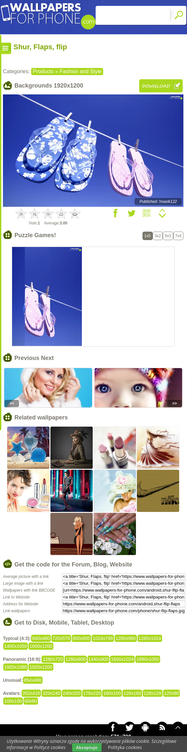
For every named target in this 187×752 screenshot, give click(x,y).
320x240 (51, 693)
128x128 (152, 693)
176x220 (92, 693)
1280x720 (53, 659)
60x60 (31, 701)
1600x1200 (40, 646)
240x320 (72, 693)
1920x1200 (40, 667)
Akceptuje (86, 747)
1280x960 (126, 638)
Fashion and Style (81, 71)
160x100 (112, 693)
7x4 (178, 236)
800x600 (81, 638)
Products (43, 71)
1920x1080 (15, 667)
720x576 (61, 638)
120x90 (171, 693)
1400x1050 (15, 646)
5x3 (168, 236)
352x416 (31, 693)
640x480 (41, 638)
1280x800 (75, 659)
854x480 (33, 680)
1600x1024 (122, 659)
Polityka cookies (125, 747)
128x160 (132, 693)
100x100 (13, 701)
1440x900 (98, 659)
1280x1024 (150, 638)
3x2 (158, 236)
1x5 (147, 236)
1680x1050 (147, 659)
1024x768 (103, 638)
